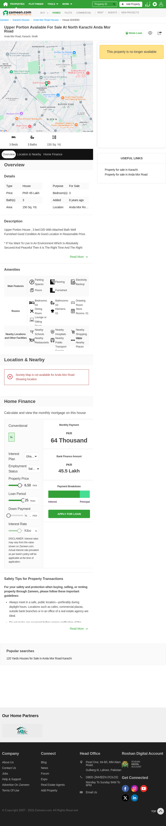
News (44, 768)
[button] (31, 457)
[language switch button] (147, 4)
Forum (45, 773)
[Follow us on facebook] (126, 792)
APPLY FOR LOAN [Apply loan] (69, 514)
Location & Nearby (29, 154)
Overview (9, 154)
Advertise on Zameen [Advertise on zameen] (15, 784)
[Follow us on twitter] (126, 801)
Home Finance (53, 154)
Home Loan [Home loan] (134, 33)
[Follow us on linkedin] (135, 801)
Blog (43, 762)
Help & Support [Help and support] (11, 779)
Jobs (5, 773)
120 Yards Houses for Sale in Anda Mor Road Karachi (39, 658)
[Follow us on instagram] (135, 792)
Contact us (9, 768)
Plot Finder (36, 4)
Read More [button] (79, 256)
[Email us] (101, 793)
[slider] (20, 485)
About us (8, 762)
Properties (17, 4)
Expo (44, 779)
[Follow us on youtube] (144, 792)
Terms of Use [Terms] (10, 790)
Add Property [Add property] (49, 790)
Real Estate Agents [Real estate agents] (53, 784)
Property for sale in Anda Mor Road (126, 174)
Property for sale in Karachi (121, 169)
